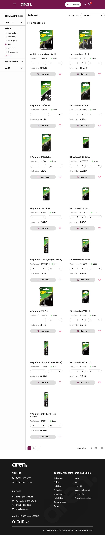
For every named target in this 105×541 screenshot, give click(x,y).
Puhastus (58, 490)
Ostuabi (78, 486)
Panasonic (13, 52)
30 (96, 448)
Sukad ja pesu (60, 502)
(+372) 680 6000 (23, 505)
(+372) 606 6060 (23, 478)
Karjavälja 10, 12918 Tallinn (26, 501)
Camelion (12, 33)
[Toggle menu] (14, 4)
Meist (77, 478)
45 (101, 448)
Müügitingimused (82, 490)
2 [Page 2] (33, 448)
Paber (56, 482)
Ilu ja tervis (58, 478)
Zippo (56, 506)
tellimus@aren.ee (24, 482)
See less (8, 55)
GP (9, 44)
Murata (11, 48)
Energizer (12, 40)
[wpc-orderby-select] (92, 15)
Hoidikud (57, 486)
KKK (76, 482)
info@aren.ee (22, 509)
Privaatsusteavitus (83, 498)
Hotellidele (58, 498)
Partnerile (79, 494)
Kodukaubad (59, 494)
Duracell (12, 37)
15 (91, 448)
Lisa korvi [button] (45, 74)
